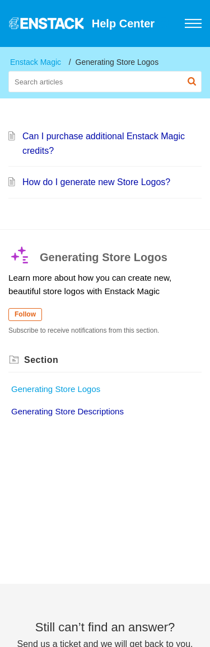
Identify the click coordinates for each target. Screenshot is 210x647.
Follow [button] (25, 314)
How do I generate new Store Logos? (96, 182)
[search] (105, 81)
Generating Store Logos (55, 389)
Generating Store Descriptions (67, 411)
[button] (163, 23)
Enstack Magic (35, 62)
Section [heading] (41, 360)
